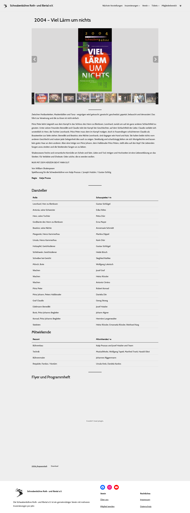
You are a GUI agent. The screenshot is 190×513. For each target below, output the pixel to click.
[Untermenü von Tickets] (159, 5)
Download (54, 466)
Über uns (104, 499)
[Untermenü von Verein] (149, 5)
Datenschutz (145, 506)
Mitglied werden (107, 506)
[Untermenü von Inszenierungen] (139, 5)
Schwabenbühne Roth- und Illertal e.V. (31, 5)
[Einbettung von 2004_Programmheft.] (95, 421)
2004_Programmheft (39, 466)
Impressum (145, 499)
